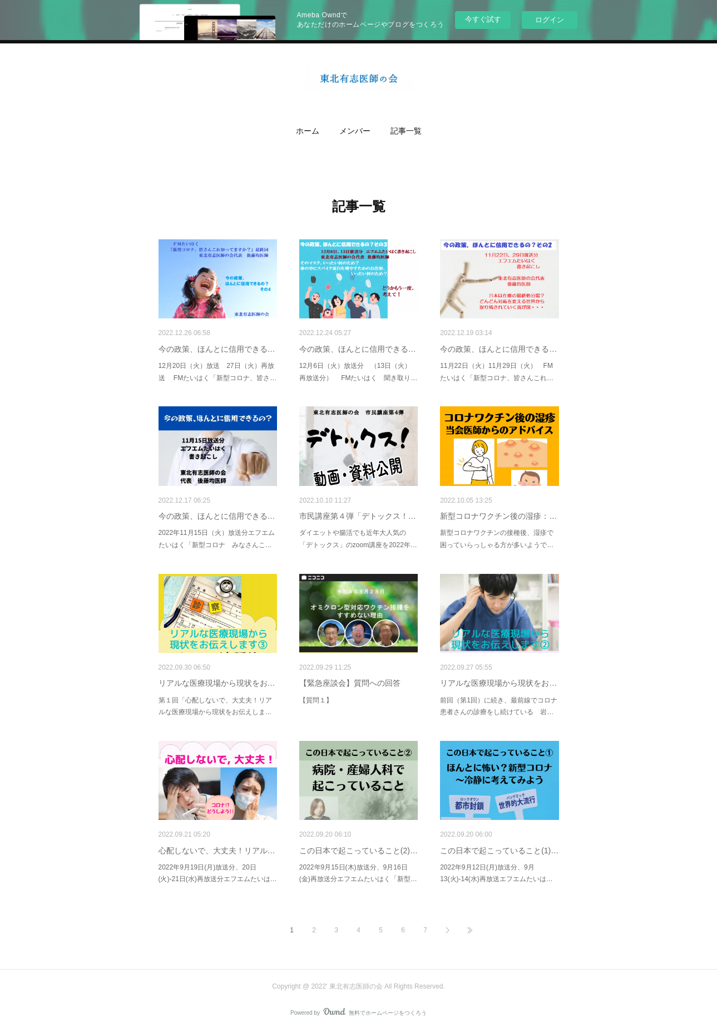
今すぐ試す (483, 19)
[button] (307, 131)
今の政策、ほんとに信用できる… (217, 349)
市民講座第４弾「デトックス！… (357, 516)
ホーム (307, 130)
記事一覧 (406, 130)
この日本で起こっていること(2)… (358, 850)
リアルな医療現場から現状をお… (217, 683)
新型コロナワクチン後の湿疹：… (498, 516)
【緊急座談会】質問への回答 (349, 683)
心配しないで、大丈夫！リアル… (217, 850)
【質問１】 (316, 700)
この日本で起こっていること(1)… (499, 850)
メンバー (354, 130)
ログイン (549, 20)
